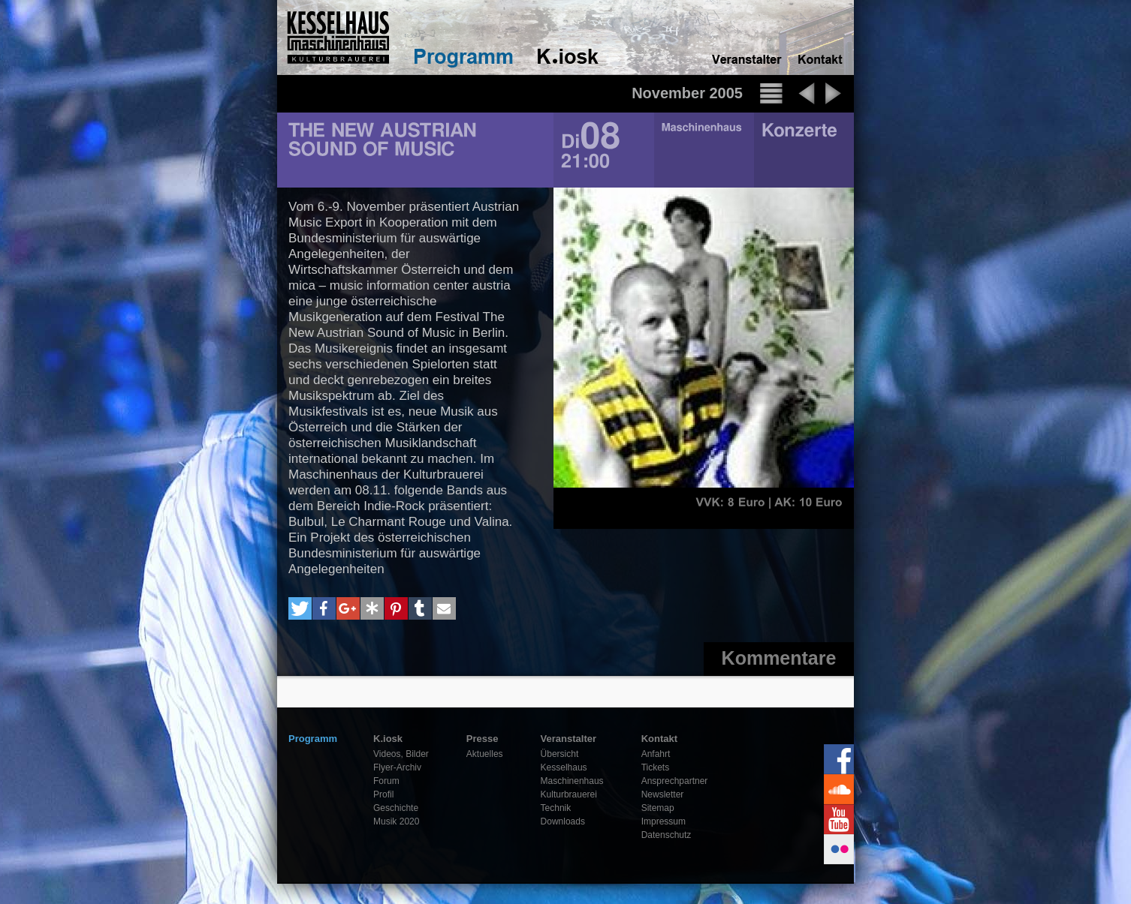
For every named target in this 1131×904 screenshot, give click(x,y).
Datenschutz (666, 835)
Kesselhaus (564, 767)
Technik (556, 808)
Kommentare (779, 657)
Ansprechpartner (674, 781)
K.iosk (388, 738)
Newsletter (662, 794)
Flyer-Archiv (397, 767)
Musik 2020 (396, 821)
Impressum (663, 821)
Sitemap (657, 808)
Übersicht (560, 754)
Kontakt (659, 738)
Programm (312, 738)
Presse (482, 738)
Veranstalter (568, 738)
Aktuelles (484, 754)
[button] (300, 608)
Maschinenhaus (572, 781)
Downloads (563, 821)
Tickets (655, 767)
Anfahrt (656, 754)
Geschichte (395, 808)
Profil (383, 794)
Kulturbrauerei (569, 794)
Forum (386, 781)
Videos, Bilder (401, 754)
